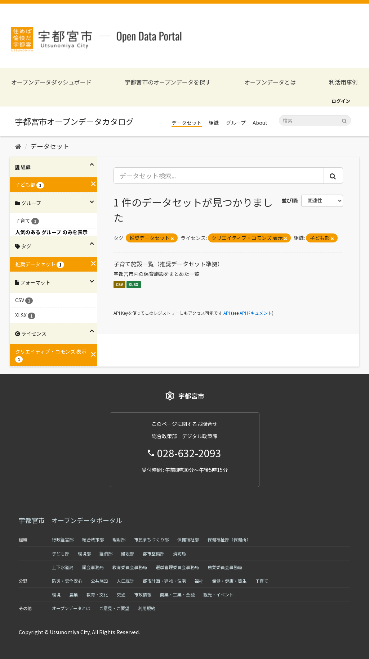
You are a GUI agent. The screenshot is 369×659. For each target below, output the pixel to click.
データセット (187, 122)
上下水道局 (63, 567)
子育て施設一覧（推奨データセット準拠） (168, 263)
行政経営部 (63, 539)
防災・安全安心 (67, 581)
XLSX (133, 284)
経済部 (105, 553)
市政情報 (142, 594)
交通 (121, 594)
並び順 (289, 200)
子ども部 (60, 553)
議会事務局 (93, 567)
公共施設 (99, 581)
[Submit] (344, 120)
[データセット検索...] (219, 175)
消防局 (179, 553)
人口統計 (125, 581)
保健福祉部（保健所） (229, 539)
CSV (119, 284)
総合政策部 (93, 539)
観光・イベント (218, 594)
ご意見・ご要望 (114, 608)
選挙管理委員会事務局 (177, 567)
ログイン (341, 100)
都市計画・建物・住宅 (164, 581)
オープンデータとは (270, 82)
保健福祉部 (188, 539)
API (226, 313)
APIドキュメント (256, 313)
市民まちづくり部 (151, 539)
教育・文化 (97, 594)
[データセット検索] (315, 120)
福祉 (199, 581)
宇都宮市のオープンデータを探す (168, 82)
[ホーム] (18, 146)
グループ (236, 122)
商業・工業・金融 (177, 594)
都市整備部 (153, 553)
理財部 (118, 539)
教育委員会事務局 (129, 567)
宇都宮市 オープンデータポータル (70, 520)
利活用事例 (343, 82)
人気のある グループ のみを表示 (51, 232)
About (260, 122)
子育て (261, 581)
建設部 (127, 553)
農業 (73, 594)
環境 (56, 594)
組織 (214, 122)
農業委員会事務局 (225, 567)
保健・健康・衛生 (229, 581)
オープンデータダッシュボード (51, 82)
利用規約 (146, 608)
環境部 (84, 553)
